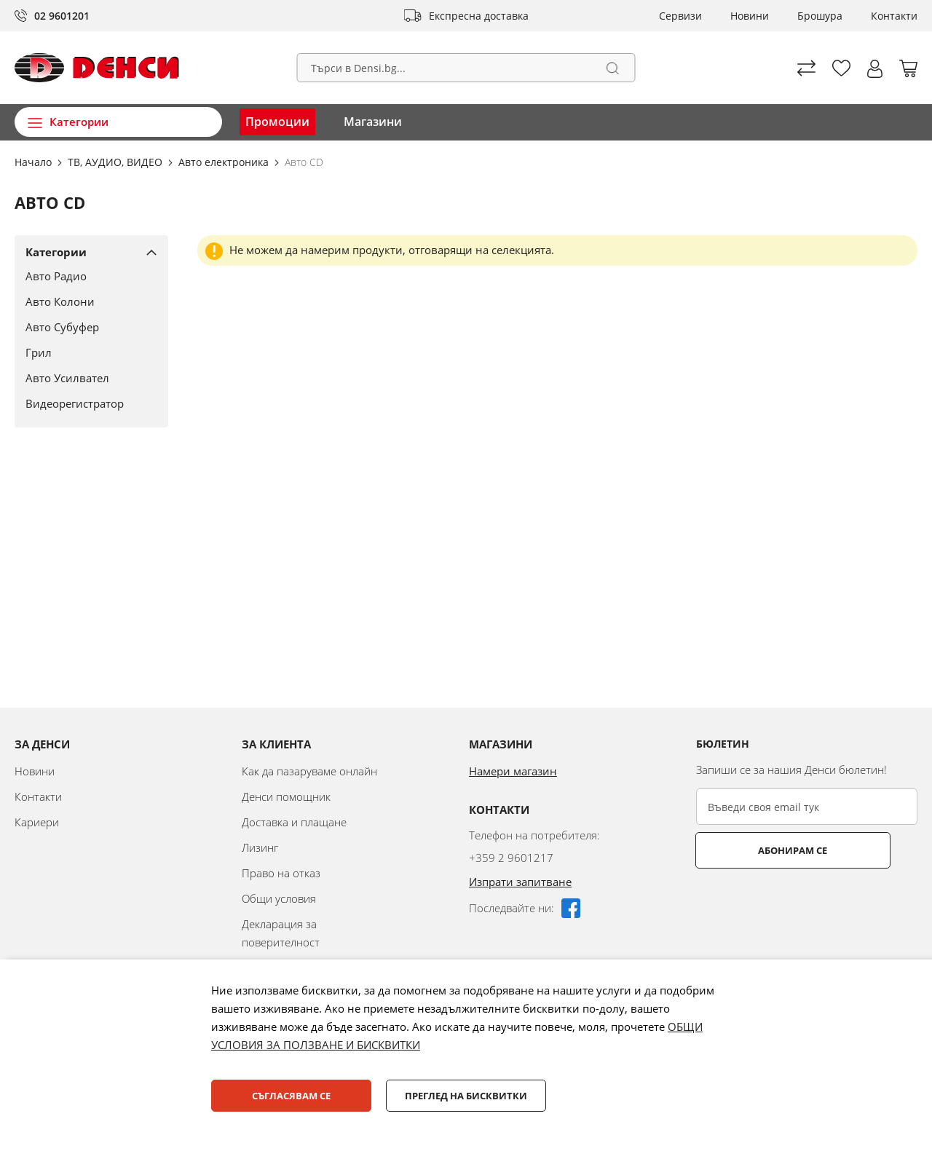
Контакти (894, 16)
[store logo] (97, 67)
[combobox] (466, 67)
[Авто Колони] (85, 301)
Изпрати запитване (520, 881)
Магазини (373, 122)
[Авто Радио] (85, 276)
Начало (35, 162)
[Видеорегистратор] (85, 403)
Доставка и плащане (294, 822)
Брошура (819, 16)
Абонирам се (754, 850)
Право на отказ (281, 873)
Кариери (37, 822)
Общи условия (279, 898)
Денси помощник (286, 796)
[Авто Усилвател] (85, 378)
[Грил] (85, 352)
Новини (749, 16)
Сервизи (680, 16)
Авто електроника (225, 162)
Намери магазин (513, 771)
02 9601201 (62, 16)
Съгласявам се (291, 1095)
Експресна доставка (479, 16)
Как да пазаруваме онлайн (309, 771)
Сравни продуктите (806, 68)
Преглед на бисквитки (466, 1095)
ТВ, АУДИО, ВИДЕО (116, 162)
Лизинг (260, 847)
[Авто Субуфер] (85, 327)
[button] (874, 69)
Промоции (277, 122)
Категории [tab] (56, 252)
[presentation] (806, 904)
